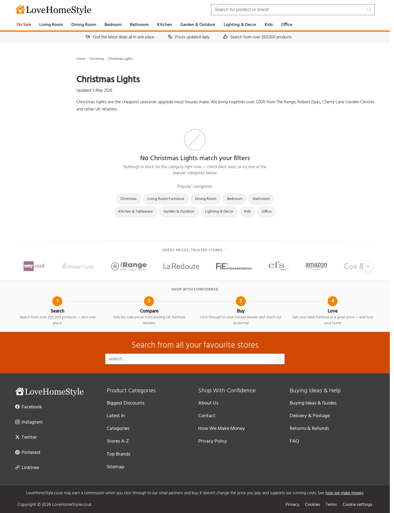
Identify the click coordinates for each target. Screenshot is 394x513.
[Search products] (293, 9)
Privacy (292, 504)
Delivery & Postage (310, 416)
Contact (206, 416)
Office (286, 24)
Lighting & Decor (240, 24)
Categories (118, 429)
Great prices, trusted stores (195, 250)
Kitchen (164, 24)
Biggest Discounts (125, 403)
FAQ (294, 441)
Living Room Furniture (165, 199)
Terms (331, 504)
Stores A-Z (118, 441)
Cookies (312, 504)
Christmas (96, 59)
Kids (269, 24)
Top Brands (118, 454)
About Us (208, 403)
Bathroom (139, 24)
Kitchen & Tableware (135, 211)
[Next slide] (368, 266)
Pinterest (28, 452)
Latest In (116, 416)
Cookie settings (357, 504)
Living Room (51, 24)
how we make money (344, 493)
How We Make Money (221, 429)
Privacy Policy (212, 441)
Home (80, 59)
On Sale (24, 24)
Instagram (29, 421)
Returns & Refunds (309, 429)
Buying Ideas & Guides (313, 403)
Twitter (26, 437)
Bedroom (113, 24)
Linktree (27, 467)
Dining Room (83, 24)
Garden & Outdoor (197, 24)
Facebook (28, 406)
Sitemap (115, 467)
